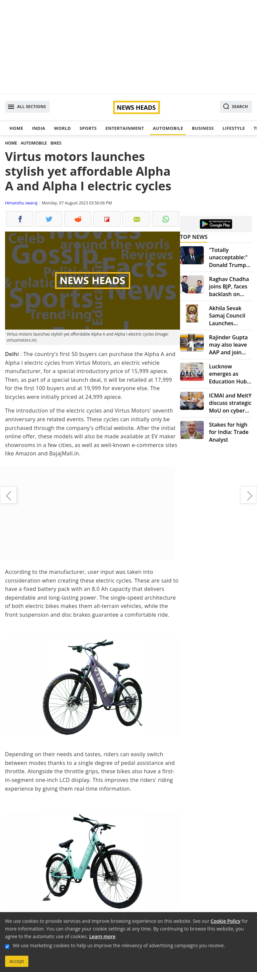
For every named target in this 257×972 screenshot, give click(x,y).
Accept (16, 961)
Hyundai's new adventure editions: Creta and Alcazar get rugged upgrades (248, 495)
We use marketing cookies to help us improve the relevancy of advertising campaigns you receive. (119, 945)
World (62, 128)
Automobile (168, 128)
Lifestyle (234, 128)
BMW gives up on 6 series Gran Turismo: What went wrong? (8, 495)
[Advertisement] (128, 47)
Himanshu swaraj (21, 203)
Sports (88, 128)
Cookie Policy (225, 921)
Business (202, 128)
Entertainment (124, 128)
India (38, 128)
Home (16, 128)
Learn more (102, 936)
